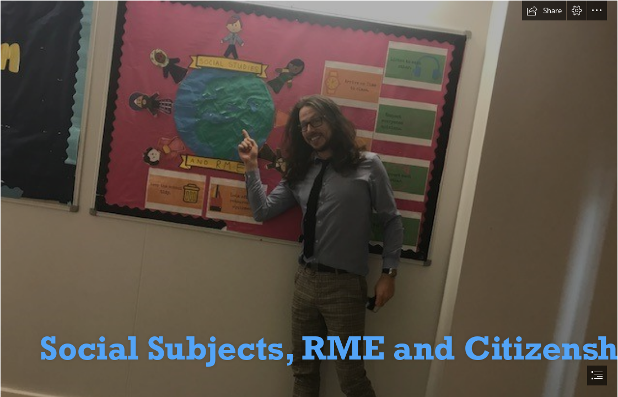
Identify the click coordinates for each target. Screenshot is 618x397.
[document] (309, 198)
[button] (544, 10)
